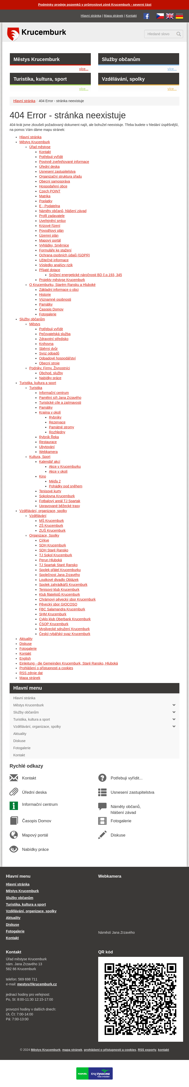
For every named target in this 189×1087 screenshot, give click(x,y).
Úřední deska (49, 167)
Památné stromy (61, 427)
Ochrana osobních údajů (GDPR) (64, 255)
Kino (42, 476)
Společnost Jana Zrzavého (59, 575)
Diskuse (25, 644)
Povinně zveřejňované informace (64, 162)
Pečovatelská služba (55, 334)
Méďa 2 (55, 481)
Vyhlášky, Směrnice (54, 245)
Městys (34, 324)
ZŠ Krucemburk (51, 526)
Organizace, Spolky (44, 535)
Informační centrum (54, 393)
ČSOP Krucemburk (53, 624)
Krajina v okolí (50, 412)
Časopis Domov (51, 309)
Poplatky (45, 201)
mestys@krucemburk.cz (37, 984)
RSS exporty (147, 1050)
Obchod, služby (51, 373)
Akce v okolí (58, 471)
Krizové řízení (49, 226)
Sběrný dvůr (48, 349)
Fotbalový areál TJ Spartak (59, 501)
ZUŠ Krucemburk (52, 530)
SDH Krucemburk (52, 545)
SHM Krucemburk (52, 614)
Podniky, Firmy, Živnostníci (49, 368)
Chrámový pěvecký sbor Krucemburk (67, 599)
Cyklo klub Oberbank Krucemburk (65, 619)
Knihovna (46, 344)
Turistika (35, 388)
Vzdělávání (37, 516)
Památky (45, 304)
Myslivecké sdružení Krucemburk (64, 629)
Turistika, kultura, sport (40, 79)
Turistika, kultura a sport (37, 383)
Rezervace (57, 422)
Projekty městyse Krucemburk (62, 280)
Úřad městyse (39, 147)
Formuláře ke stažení (55, 250)
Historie (45, 294)
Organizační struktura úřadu (60, 176)
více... (83, 69)
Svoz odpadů (49, 353)
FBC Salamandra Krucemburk (62, 609)
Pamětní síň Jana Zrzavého (60, 398)
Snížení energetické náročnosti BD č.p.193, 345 (85, 275)
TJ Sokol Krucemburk (55, 555)
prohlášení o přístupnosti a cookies (110, 1050)
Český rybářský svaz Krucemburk (64, 634)
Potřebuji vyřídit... (126, 778)
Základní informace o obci (59, 290)
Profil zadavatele (52, 216)
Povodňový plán (51, 231)
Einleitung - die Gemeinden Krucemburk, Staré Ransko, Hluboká (68, 663)
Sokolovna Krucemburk (57, 496)
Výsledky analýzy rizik (56, 265)
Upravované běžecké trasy (59, 506)
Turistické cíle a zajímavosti (60, 402)
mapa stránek (72, 1050)
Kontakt (131, 15)
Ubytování (47, 447)
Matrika (44, 196)
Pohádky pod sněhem (65, 486)
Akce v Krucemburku (65, 466)
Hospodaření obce (53, 186)
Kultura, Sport (39, 457)
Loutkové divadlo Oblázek (59, 580)
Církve (44, 540)
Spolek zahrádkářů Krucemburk (63, 585)
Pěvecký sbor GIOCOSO (58, 604)
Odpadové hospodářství (57, 358)
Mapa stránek (113, 15)
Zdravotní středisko (53, 339)
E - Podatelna (49, 206)
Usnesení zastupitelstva (57, 171)
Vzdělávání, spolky (123, 79)
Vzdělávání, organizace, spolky (43, 511)
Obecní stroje (49, 363)
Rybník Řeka (49, 437)
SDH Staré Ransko (53, 550)
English (25, 658)
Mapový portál (50, 240)
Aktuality (25, 639)
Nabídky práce (50, 378)
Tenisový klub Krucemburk (59, 589)
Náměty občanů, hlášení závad (62, 211)
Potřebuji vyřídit (51, 157)
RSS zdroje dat (31, 673)
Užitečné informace (54, 260)
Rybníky (55, 417)
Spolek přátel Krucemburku (60, 570)
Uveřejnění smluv (52, 221)
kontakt (163, 1050)
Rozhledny (57, 432)
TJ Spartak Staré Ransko (58, 565)
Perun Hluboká (50, 560)
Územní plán (49, 235)
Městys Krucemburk (37, 59)
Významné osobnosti (55, 299)
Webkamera (48, 452)
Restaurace (48, 442)
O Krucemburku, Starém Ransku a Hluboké (62, 285)
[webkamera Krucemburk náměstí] (140, 905)
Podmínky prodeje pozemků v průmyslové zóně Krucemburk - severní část (94, 4)
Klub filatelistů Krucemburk (59, 594)
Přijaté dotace (49, 270)
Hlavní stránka (91, 15)
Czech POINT (49, 191)
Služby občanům (121, 59)
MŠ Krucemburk (51, 521)
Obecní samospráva (54, 181)
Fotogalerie (47, 314)
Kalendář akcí (49, 462)
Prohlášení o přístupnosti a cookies (46, 668)
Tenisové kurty (50, 491)
